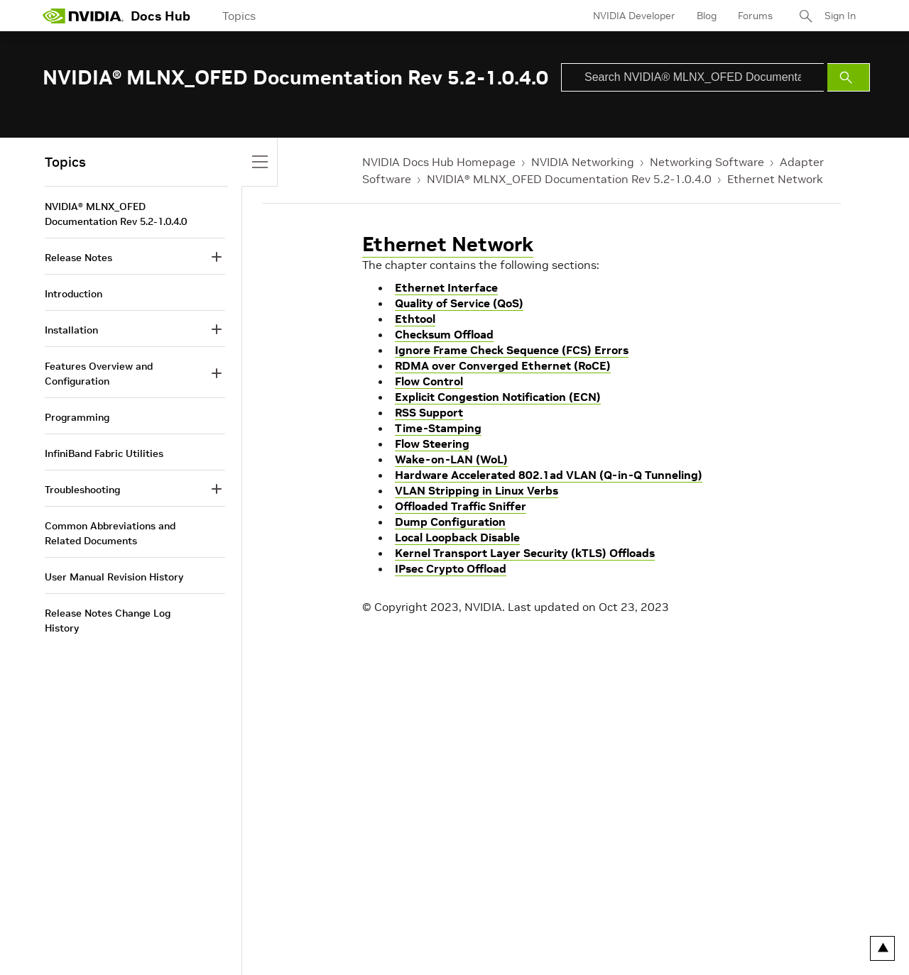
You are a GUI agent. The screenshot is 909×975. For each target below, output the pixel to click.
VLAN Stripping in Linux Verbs (476, 490)
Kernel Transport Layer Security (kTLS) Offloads (525, 553)
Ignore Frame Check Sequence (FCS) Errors (511, 350)
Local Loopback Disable (457, 537)
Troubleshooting (82, 489)
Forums (755, 15)
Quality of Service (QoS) (459, 303)
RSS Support (429, 412)
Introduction (73, 293)
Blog (707, 15)
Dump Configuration (450, 521)
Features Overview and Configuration (99, 373)
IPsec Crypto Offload (450, 568)
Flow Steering (432, 443)
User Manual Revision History (114, 577)
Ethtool (415, 319)
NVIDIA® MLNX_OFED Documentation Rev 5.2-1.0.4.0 (569, 179)
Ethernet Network (775, 179)
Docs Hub (160, 16)
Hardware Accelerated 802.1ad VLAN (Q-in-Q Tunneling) (548, 475)
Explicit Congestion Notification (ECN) (498, 397)
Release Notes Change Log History (107, 620)
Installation (71, 330)
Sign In (840, 15)
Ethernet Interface (446, 287)
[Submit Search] (848, 77)
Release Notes (78, 257)
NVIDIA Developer (634, 15)
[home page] (83, 15)
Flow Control (429, 381)
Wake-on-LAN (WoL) (451, 459)
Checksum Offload (444, 334)
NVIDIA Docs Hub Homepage (439, 162)
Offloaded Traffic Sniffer (460, 506)
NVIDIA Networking (582, 162)
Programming (77, 417)
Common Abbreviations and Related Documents (110, 533)
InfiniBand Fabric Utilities (104, 453)
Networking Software (707, 162)
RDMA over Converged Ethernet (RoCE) (503, 365)
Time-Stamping (438, 428)
